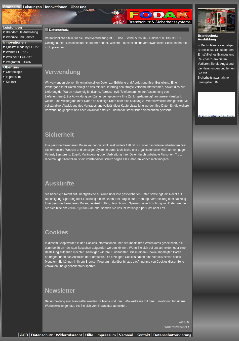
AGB (184, 322)
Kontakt (11, 82)
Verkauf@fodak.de (80, 208)
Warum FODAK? (17, 52)
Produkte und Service (20, 37)
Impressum (13, 77)
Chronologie (14, 72)
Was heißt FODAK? (19, 57)
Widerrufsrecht (176, 327)
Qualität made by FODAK (23, 47)
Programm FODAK (18, 62)
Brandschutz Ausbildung (22, 32)
